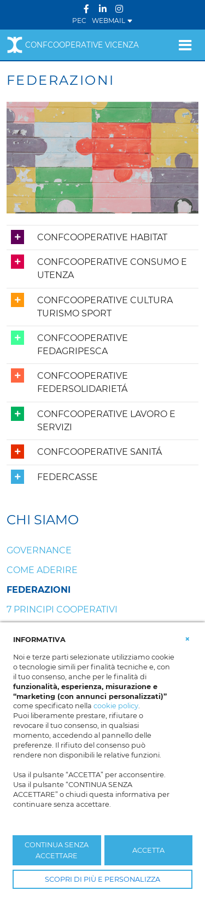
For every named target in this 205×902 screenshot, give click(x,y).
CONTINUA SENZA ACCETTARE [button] (57, 850)
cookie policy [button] (115, 706)
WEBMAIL (112, 20)
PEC (79, 20)
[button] (187, 639)
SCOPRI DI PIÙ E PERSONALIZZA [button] (102, 879)
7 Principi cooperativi (62, 609)
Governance (39, 550)
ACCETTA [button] (148, 850)
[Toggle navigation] (185, 45)
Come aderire (42, 570)
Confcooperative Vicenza (73, 45)
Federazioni (39, 590)
